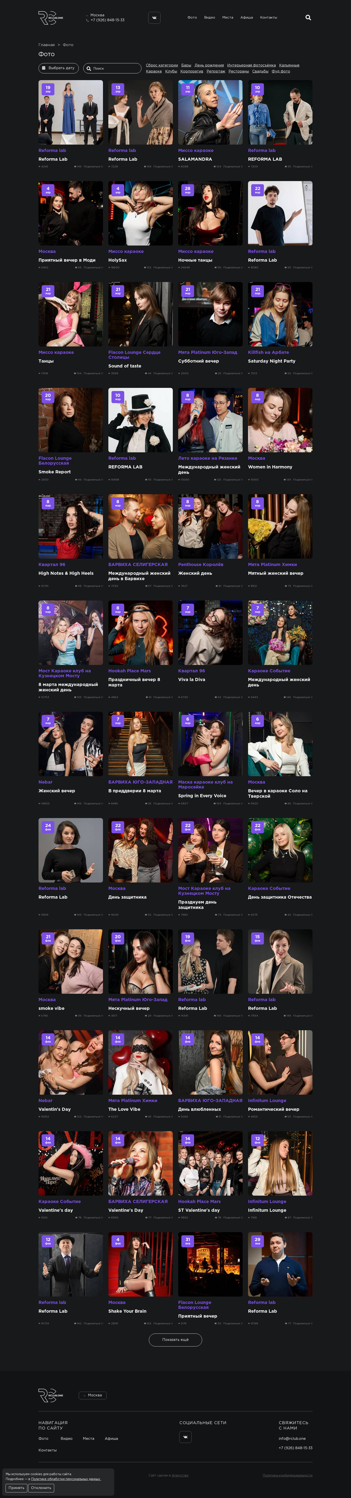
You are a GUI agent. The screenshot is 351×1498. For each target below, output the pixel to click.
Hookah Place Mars (129, 671)
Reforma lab (52, 151)
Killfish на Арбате (268, 352)
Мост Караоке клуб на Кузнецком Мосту (65, 673)
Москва (47, 252)
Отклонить (41, 1488)
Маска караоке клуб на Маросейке (205, 784)
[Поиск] (113, 68)
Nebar (45, 782)
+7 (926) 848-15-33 (107, 20)
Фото (192, 17)
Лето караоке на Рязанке (207, 458)
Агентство (180, 1475)
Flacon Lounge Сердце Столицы (134, 354)
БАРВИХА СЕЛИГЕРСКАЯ (138, 565)
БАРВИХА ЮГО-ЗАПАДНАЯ (140, 782)
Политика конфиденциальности (287, 1475)
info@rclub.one (292, 1438)
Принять (16, 1488)
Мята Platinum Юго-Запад (207, 352)
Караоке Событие (269, 671)
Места (227, 17)
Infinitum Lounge (267, 1101)
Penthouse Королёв (200, 565)
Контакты (268, 17)
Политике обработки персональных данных (66, 1479)
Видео (209, 17)
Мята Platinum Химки (272, 565)
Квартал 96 (52, 565)
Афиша (246, 17)
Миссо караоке (196, 151)
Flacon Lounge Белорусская (55, 460)
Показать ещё (175, 1340)
